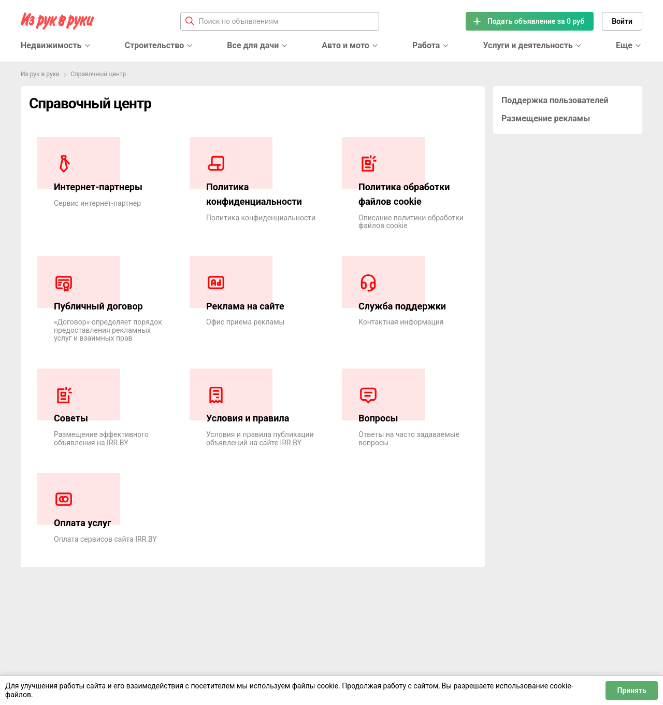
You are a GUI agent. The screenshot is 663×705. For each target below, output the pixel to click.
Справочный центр (98, 74)
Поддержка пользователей (555, 100)
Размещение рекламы (545, 118)
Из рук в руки (40, 74)
